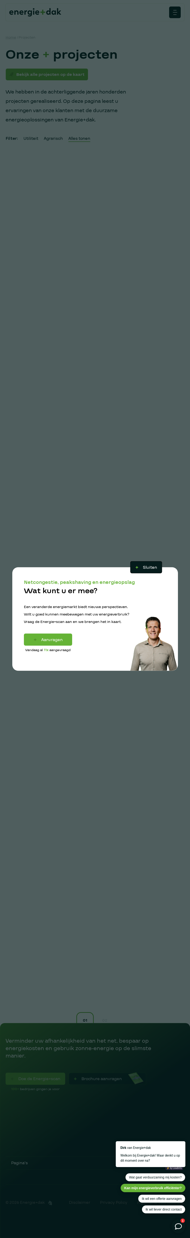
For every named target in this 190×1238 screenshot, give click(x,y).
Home (11, 37)
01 (85, 1020)
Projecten (27, 37)
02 (104, 1020)
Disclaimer (79, 1202)
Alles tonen (79, 138)
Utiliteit (30, 138)
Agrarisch (53, 138)
